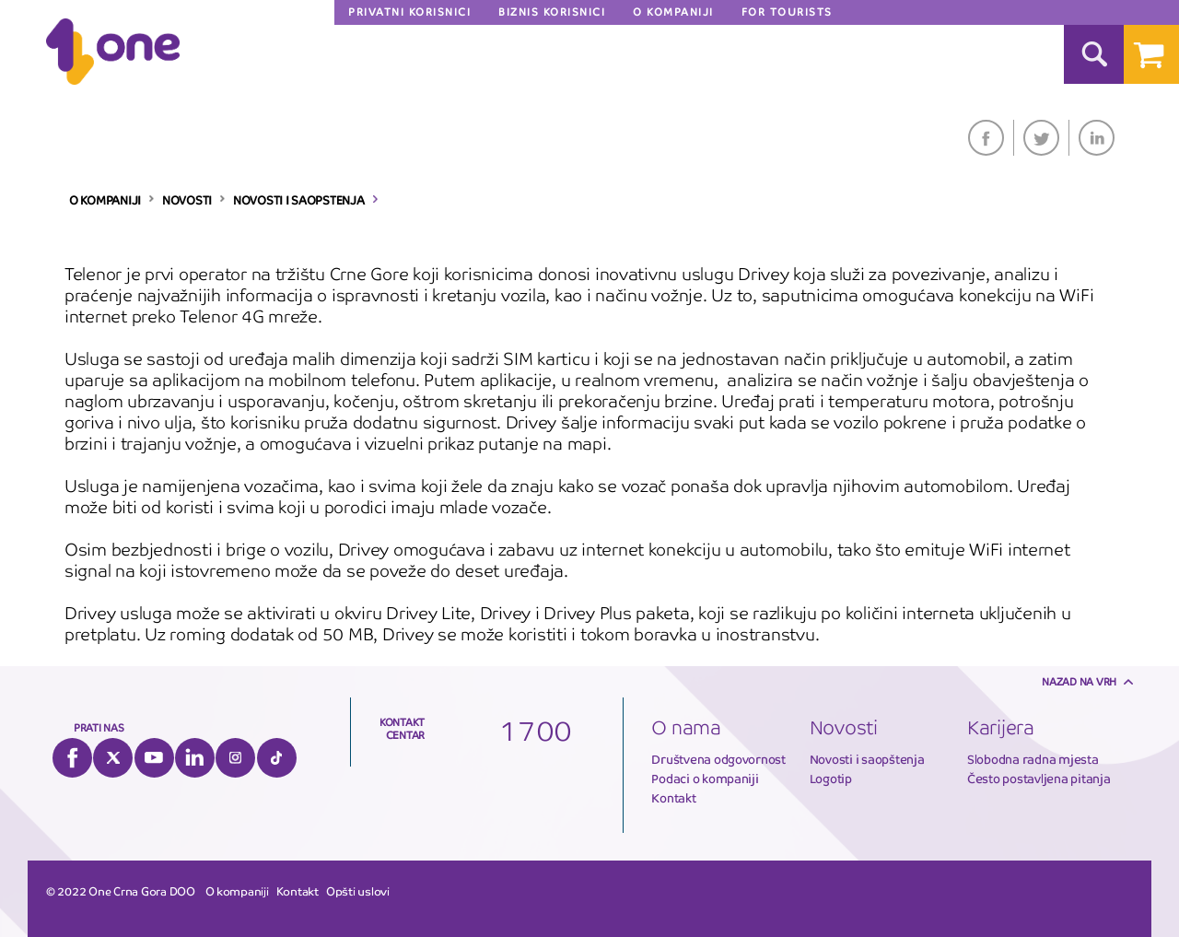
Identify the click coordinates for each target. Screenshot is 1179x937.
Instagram (235, 758)
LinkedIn (1097, 138)
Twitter (1041, 138)
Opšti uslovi (358, 891)
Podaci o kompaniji (704, 779)
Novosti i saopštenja (867, 759)
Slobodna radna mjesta (1033, 759)
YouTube (154, 758)
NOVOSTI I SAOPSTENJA (299, 200)
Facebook (986, 138)
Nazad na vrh (1079, 681)
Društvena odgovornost (718, 759)
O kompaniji (237, 891)
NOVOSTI (187, 200)
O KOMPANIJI (105, 200)
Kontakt (673, 798)
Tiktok (277, 758)
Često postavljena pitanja (1039, 779)
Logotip (831, 779)
